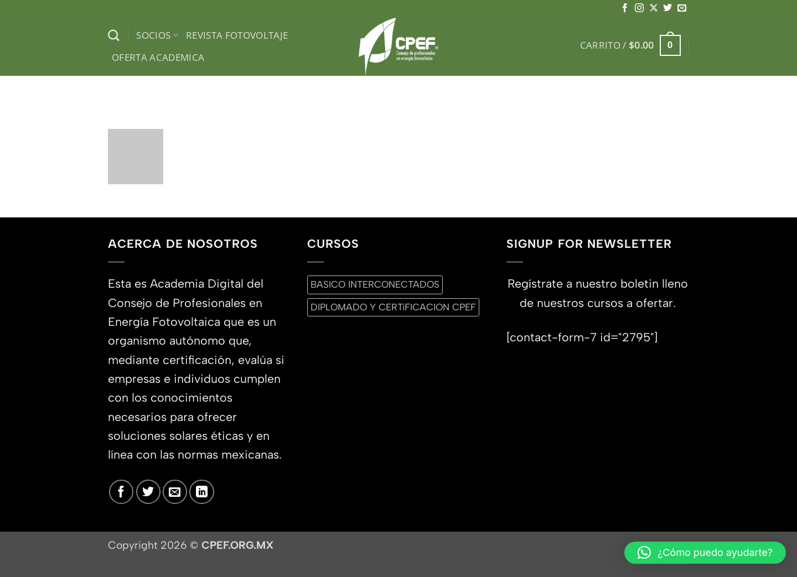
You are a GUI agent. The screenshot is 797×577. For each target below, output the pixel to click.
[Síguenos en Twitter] (667, 8)
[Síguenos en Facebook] (624, 8)
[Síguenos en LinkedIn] (201, 492)
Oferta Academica (158, 57)
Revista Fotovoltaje (237, 35)
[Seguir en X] (653, 8)
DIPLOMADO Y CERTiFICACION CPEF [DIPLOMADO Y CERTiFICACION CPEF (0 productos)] (393, 307)
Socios (157, 35)
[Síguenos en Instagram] (639, 8)
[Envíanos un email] (681, 8)
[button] (630, 45)
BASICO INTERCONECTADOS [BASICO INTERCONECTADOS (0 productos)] (374, 284)
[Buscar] (114, 35)
